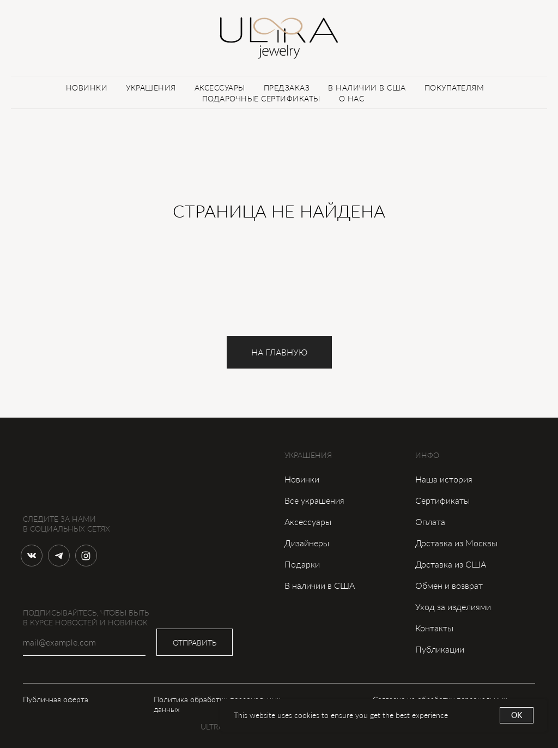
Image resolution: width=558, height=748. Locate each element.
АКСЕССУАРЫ (220, 87)
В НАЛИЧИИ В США (367, 87)
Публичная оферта (55, 699)
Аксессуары (307, 521)
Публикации (439, 649)
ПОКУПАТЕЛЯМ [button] (454, 87)
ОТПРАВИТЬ (194, 642)
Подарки (302, 564)
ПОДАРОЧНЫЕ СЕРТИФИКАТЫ (261, 98)
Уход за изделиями (453, 606)
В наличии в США (319, 585)
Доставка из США (450, 564)
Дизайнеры (306, 543)
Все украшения (314, 500)
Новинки (301, 479)
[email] (84, 642)
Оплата (430, 521)
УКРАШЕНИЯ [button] (151, 87)
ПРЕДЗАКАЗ (287, 87)
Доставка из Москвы (456, 543)
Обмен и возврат (449, 585)
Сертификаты (442, 500)
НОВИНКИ (87, 87)
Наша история (443, 479)
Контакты (434, 628)
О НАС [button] (352, 98)
